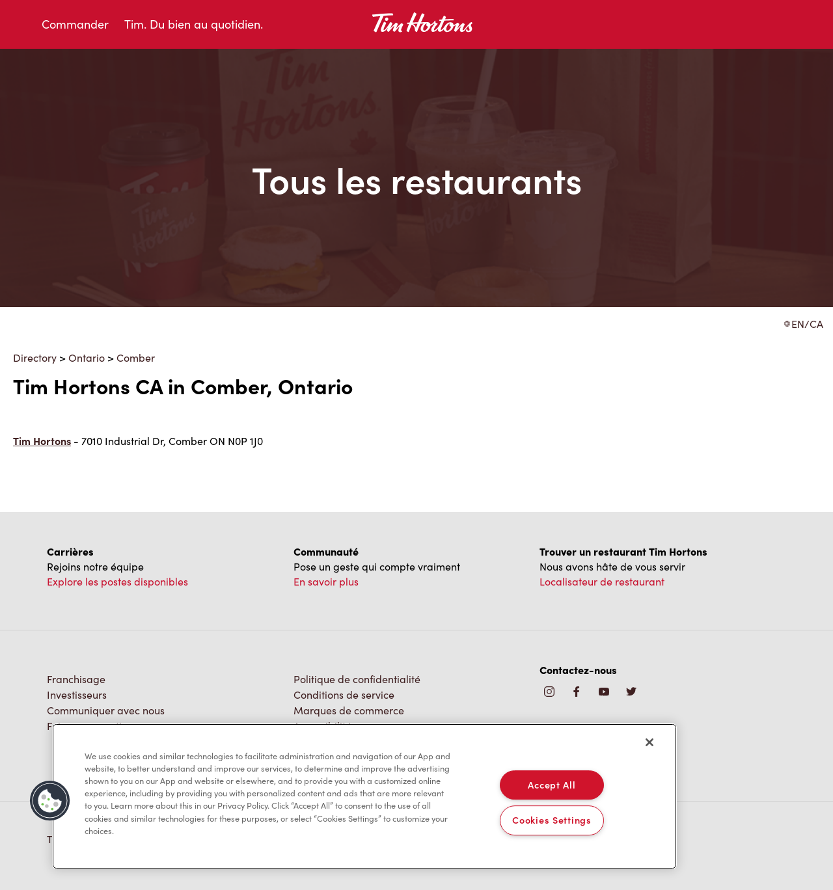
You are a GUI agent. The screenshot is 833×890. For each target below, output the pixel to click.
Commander (75, 24)
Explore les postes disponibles (117, 581)
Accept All (551, 784)
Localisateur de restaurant (601, 581)
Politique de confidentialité (357, 679)
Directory (35, 357)
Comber (135, 357)
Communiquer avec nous (106, 710)
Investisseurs (77, 694)
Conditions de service (344, 694)
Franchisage (76, 679)
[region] (364, 796)
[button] (50, 801)
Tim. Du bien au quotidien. (193, 24)
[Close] (649, 742)
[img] (631, 692)
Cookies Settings (552, 820)
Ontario (86, 357)
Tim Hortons (42, 441)
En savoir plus (326, 581)
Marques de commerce (349, 710)
